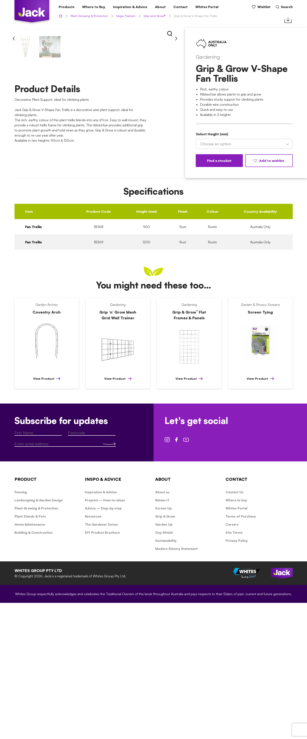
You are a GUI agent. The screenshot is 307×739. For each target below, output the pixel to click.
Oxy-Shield (163, 669)
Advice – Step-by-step (103, 644)
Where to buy (236, 636)
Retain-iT (162, 636)
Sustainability (166, 677)
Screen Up (163, 644)
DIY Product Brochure (102, 669)
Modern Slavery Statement (176, 685)
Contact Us (234, 628)
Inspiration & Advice (130, 7)
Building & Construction (33, 669)
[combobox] (244, 144)
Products (66, 7)
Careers (232, 661)
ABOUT (163, 615)
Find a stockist (219, 160)
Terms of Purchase (241, 653)
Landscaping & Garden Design (38, 636)
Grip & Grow (165, 653)
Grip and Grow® (154, 16)
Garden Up (163, 661)
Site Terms (234, 669)
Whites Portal (206, 7)
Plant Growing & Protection (89, 16)
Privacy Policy (237, 677)
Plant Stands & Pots (30, 653)
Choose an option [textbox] (215, 143)
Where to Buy (93, 7)
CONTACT (236, 615)
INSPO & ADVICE (103, 615)
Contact (180, 7)
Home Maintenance (29, 661)
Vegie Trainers (125, 16)
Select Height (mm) (212, 134)
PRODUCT (25, 615)
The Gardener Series (101, 661)
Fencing (20, 628)
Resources (93, 653)
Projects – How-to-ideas (105, 636)
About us (162, 628)
